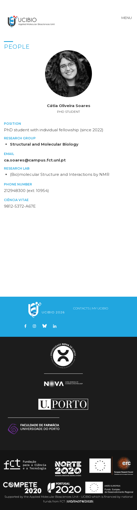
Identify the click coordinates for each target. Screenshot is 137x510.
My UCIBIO (100, 308)
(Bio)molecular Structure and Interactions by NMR (59, 174)
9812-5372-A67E (20, 206)
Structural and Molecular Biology (44, 144)
